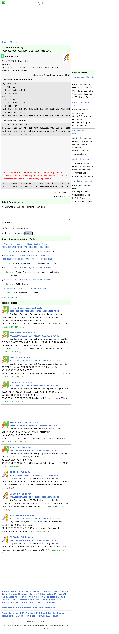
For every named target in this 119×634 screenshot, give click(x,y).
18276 (6, 186)
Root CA (6, 605)
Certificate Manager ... (82, 159)
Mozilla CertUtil (58, 599)
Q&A (18, 618)
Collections (25, 610)
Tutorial (32, 605)
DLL (43, 615)
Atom (47, 610)
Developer (14, 615)
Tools (24, 605)
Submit (28, 235)
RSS (41, 610)
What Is (41, 605)
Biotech (25, 618)
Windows (50, 605)
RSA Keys (16, 605)
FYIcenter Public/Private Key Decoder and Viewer (27, 270)
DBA (22, 615)
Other (14, 602)
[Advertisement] (36, 23)
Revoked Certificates (50, 602)
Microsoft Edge (41, 599)
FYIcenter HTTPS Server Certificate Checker (25, 291)
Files (48, 615)
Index (35, 610)
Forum (55, 618)
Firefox (55, 594)
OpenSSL (6, 602)
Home (4, 42)
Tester (5, 615)
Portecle (23, 602)
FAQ (48, 618)
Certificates (58, 615)
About (16, 610)
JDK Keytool (8, 599)
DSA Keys (37, 594)
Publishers (33, 602)
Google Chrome (9, 596)
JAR (38, 615)
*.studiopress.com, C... (83, 181)
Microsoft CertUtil (24, 599)
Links (12, 618)
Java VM (62, 596)
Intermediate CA (48, 596)
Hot (10, 610)
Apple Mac (16, 594)
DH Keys (26, 594)
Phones (34, 618)
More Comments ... (10, 300)
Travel (42, 618)
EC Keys (14, 42)
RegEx (5, 618)
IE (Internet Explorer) (28, 596)
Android (5, 594)
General (64, 594)
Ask (53, 610)
